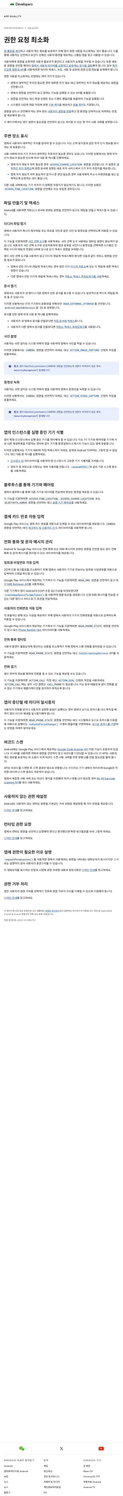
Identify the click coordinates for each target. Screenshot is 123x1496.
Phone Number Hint (29, 630)
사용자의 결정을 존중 (59, 111)
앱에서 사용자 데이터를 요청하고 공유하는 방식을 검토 (61, 65)
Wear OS (88, 1471)
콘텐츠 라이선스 (52, 910)
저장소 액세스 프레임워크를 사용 (83, 276)
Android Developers (13, 28)
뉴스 (6, 1487)
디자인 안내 (10, 810)
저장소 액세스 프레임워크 (70, 327)
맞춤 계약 (78, 105)
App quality (12, 16)
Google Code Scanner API (72, 749)
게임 (46, 1466)
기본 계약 (54, 105)
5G (45, 1492)
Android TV (89, 1487)
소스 (6, 1481)
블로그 (7, 1492)
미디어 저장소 (78, 266)
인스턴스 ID (17, 461)
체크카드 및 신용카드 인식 (43, 528)
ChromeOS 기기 (91, 1476)
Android (8, 1466)
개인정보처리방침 (52, 1487)
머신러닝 (48, 1471)
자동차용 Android (92, 1481)
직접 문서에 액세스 (64, 321)
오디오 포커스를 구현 (104, 724)
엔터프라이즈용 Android (16, 1471)
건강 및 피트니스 (52, 1476)
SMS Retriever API (18, 584)
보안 (6, 1476)
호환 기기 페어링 (62, 502)
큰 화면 (86, 1466)
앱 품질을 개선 (12, 51)
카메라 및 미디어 (52, 1481)
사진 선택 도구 (36, 241)
